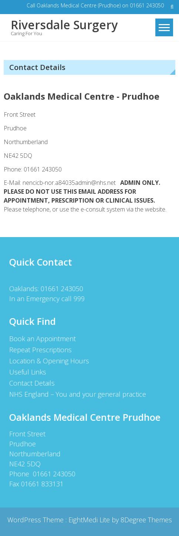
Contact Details (31, 383)
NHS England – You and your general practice (77, 394)
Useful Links (27, 371)
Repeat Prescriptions (40, 349)
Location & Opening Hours (49, 360)
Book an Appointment (42, 338)
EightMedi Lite (90, 519)
